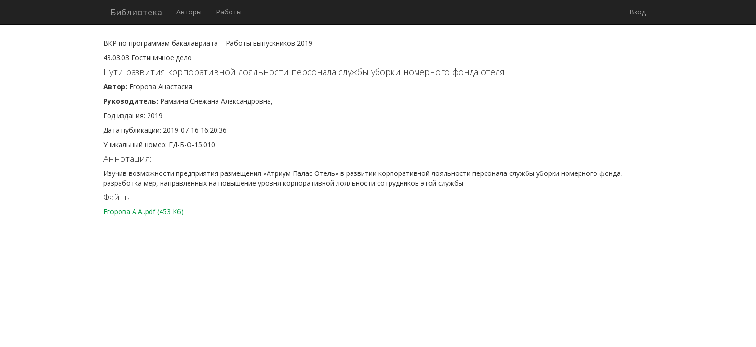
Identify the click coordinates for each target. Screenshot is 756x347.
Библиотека (136, 12)
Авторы (189, 11)
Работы (229, 11)
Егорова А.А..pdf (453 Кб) (143, 211)
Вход (637, 11)
